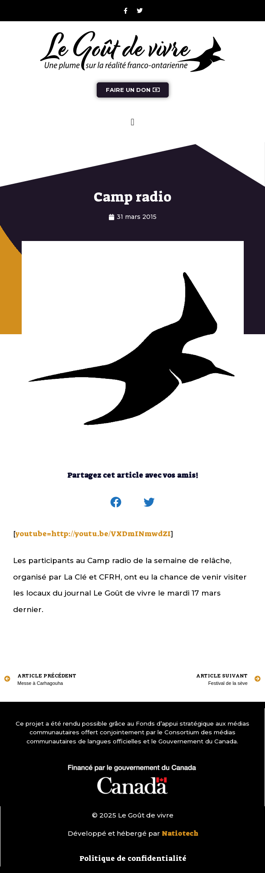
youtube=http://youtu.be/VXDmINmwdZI (93, 533)
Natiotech (180, 833)
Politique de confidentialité (132, 858)
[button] (132, 122)
